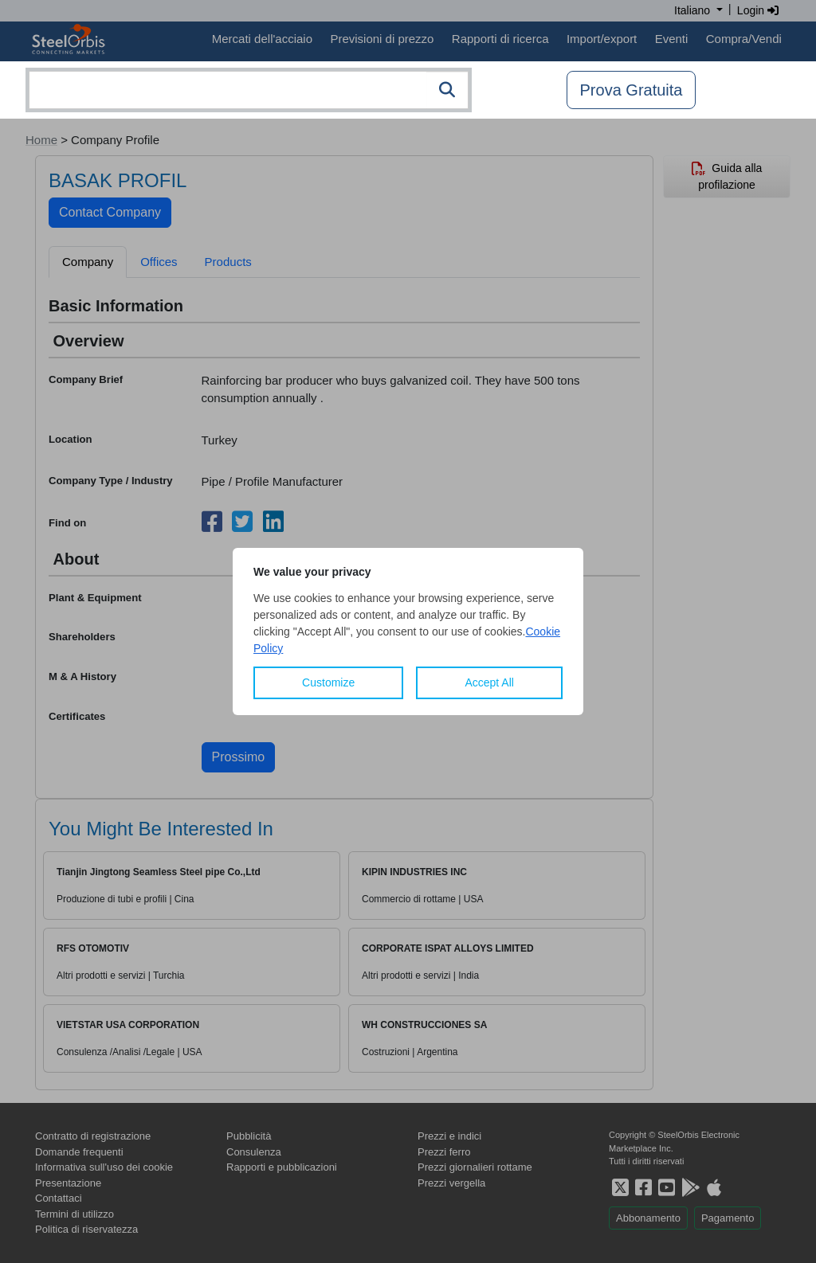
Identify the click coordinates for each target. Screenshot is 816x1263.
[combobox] (249, 90)
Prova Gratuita (631, 90)
